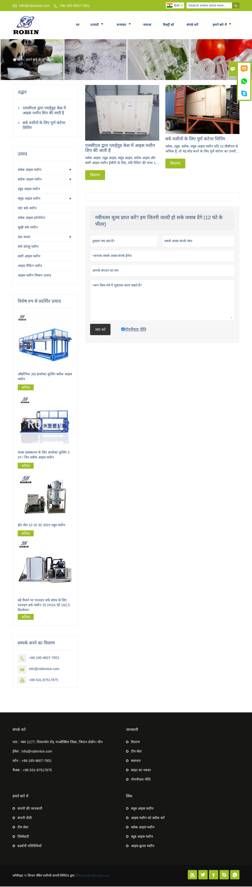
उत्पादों (97, 25)
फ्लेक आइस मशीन (29, 170)
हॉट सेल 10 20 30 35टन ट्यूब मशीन (41, 525)
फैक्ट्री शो (168, 25)
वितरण (135, 742)
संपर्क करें (192, 25)
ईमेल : (16, 752)
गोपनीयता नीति (141, 780)
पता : (16, 742)
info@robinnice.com (34, 6)
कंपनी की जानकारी (29, 809)
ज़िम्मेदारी (23, 837)
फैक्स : (17, 770)
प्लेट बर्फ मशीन (27, 209)
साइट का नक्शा (141, 770)
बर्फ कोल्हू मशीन (28, 247)
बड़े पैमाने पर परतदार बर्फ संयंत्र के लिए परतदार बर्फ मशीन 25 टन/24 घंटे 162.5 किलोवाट (44, 605)
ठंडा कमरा (24, 238)
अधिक (25, 388)
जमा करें (100, 330)
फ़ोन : (16, 761)
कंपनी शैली (24, 818)
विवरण (95, 175)
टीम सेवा (136, 752)
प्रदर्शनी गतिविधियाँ (29, 846)
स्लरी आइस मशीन (29, 257)
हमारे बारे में (222, 25)
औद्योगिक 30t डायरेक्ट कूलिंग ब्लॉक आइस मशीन (45, 377)
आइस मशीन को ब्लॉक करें (148, 818)
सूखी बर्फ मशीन (28, 228)
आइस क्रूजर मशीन (142, 846)
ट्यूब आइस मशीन (29, 190)
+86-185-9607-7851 (74, 6)
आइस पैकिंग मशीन (30, 266)
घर (77, 25)
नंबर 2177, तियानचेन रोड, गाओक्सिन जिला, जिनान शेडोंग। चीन (62, 742)
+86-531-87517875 (43, 680)
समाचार (124, 25)
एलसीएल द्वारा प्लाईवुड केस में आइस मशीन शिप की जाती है (44, 111)
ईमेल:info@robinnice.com (92, 876)
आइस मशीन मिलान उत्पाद (34, 276)
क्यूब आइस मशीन (29, 199)
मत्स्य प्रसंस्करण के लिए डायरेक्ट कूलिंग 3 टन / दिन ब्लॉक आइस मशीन (43, 455)
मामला (147, 25)
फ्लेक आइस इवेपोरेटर (31, 218)
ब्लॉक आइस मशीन (30, 180)
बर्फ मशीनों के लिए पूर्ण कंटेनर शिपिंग (44, 126)
